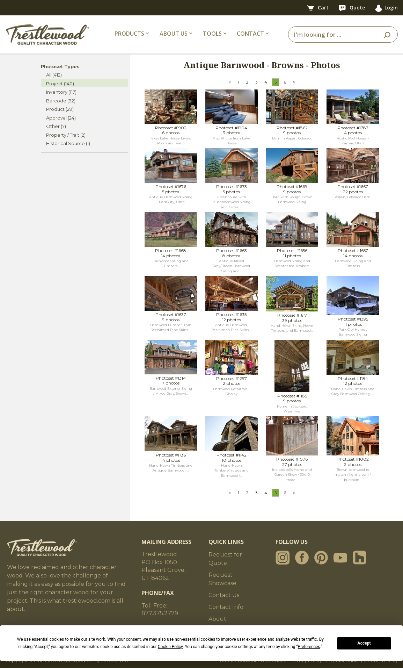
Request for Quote (225, 558)
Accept (364, 643)
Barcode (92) (60, 100)
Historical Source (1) (68, 143)
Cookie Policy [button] (170, 646)
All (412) (54, 75)
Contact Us (223, 595)
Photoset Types (60, 66)
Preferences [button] (309, 646)
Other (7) (56, 126)
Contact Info (225, 607)
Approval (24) (61, 118)
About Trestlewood (226, 623)
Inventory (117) (61, 92)
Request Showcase (222, 579)
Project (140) (60, 83)
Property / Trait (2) (66, 135)
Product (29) (60, 109)
